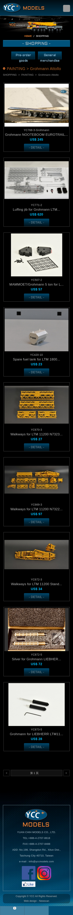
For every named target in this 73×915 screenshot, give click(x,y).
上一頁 (9, 773)
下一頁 (69, 773)
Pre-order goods (23, 56)
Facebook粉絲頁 (28, 876)
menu (66, 8)
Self (24, 8)
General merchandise (49, 56)
